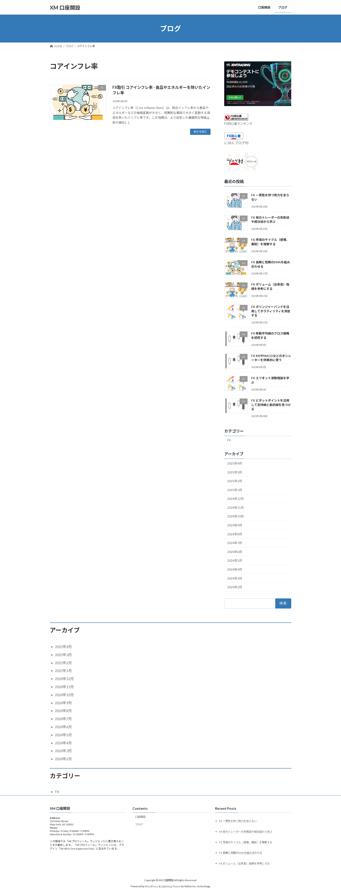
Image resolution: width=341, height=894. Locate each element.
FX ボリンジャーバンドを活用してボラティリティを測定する (270, 311)
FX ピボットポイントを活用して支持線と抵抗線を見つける (271, 405)
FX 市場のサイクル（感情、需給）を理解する (245, 842)
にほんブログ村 (236, 143)
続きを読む (200, 131)
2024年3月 (234, 578)
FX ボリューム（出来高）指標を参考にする (244, 863)
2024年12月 (235, 498)
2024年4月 (234, 569)
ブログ (139, 824)
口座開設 (140, 816)
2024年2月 (234, 587)
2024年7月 (234, 543)
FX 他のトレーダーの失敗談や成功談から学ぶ (245, 831)
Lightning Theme (171, 886)
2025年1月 (234, 490)
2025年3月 (234, 472)
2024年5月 (234, 561)
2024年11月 (235, 507)
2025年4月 (234, 463)
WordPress (151, 886)
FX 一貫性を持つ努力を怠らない (238, 821)
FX (229, 440)
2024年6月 (234, 552)
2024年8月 (234, 534)
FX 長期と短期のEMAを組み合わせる (240, 853)
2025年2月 (234, 481)
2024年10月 (235, 516)
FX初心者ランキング (238, 123)
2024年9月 (234, 525)
